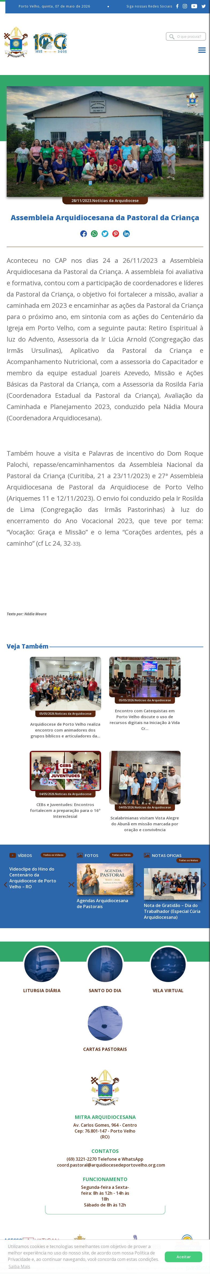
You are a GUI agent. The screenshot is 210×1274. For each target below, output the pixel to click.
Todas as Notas (188, 860)
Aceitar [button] (184, 1256)
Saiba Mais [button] (19, 1266)
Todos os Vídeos (53, 855)
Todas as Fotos (121, 855)
